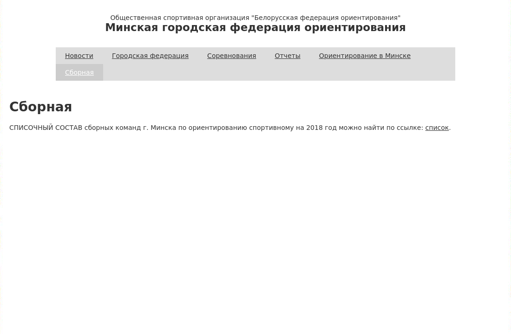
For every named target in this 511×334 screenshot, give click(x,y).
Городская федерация (150, 55)
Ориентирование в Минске (365, 55)
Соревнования (231, 55)
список (437, 127)
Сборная (79, 72)
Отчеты (287, 55)
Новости (79, 55)
